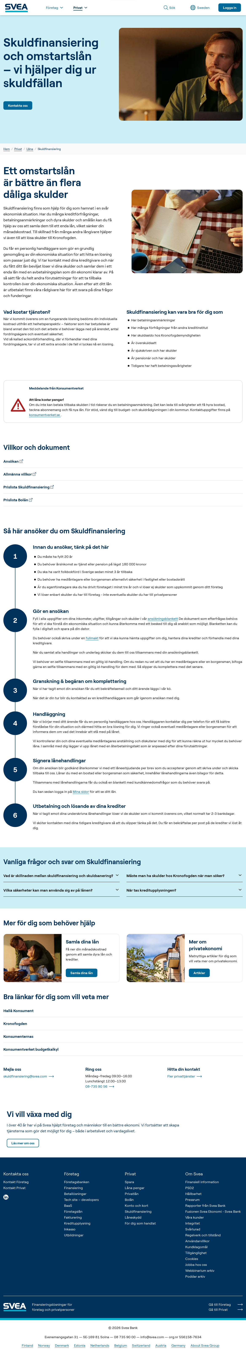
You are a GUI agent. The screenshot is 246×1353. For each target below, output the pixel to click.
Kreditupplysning (77, 1223)
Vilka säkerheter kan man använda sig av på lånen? (61, 889)
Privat (18, 149)
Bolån (129, 1200)
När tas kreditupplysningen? (184, 889)
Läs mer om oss (22, 1143)
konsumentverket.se (45, 415)
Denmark (62, 1345)
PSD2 (189, 1188)
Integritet (192, 1223)
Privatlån (131, 1194)
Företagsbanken (76, 1182)
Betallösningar (75, 1194)
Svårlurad (192, 1229)
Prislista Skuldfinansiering (28, 487)
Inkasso (69, 1229)
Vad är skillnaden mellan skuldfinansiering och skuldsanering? (61, 875)
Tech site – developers (81, 1200)
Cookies (191, 1259)
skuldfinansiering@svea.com (28, 1076)
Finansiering (73, 1188)
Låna (30, 149)
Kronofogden (15, 1023)
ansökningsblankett (163, 618)
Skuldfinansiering (138, 1211)
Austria (160, 1345)
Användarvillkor (197, 1241)
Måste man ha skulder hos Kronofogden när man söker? (184, 875)
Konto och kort (136, 1205)
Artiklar (199, 973)
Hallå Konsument (18, 1010)
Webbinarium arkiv (199, 1270)
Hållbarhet (193, 1194)
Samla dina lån (81, 973)
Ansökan (13, 461)
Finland (27, 1345)
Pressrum (192, 1200)
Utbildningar (73, 1235)
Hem (6, 149)
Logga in (229, 7)
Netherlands (99, 1345)
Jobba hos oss (196, 1264)
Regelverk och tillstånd (203, 1235)
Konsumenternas (18, 1036)
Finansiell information (202, 1182)
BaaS (68, 1205)
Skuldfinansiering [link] (49, 149)
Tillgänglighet (196, 1253)
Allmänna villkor (19, 474)
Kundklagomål (196, 1247)
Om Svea (194, 1173)
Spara (129, 1182)
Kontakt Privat (14, 1188)
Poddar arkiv (195, 1276)
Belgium (120, 1345)
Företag (71, 1173)
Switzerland (141, 1345)
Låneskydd (133, 1217)
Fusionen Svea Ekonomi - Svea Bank (213, 1211)
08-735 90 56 (99, 1086)
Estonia (79, 1345)
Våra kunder (194, 1217)
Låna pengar (134, 1188)
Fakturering (73, 1217)
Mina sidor (81, 791)
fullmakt (92, 638)
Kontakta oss (18, 105)
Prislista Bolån (17, 499)
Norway (44, 1345)
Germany (178, 1345)
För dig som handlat (140, 1223)
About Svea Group (205, 1345)
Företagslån (73, 1211)
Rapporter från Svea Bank (205, 1205)
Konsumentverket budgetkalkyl (31, 1049)
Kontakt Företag (16, 1182)
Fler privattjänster (184, 1076)
